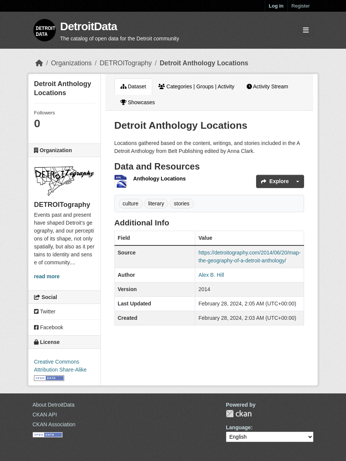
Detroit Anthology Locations (204, 63)
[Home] (39, 63)
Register (301, 6)
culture (131, 203)
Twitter (45, 311)
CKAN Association (54, 424)
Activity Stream (267, 86)
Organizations (71, 63)
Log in (276, 6)
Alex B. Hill (211, 275)
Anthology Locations (159, 179)
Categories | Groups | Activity (196, 86)
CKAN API (44, 415)
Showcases (137, 102)
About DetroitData (53, 405)
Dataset (133, 86)
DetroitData (88, 26)
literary (156, 203)
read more (47, 276)
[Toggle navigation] (306, 30)
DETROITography (126, 63)
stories (181, 203)
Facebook (48, 327)
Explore (275, 181)
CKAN (239, 414)
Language (238, 427)
